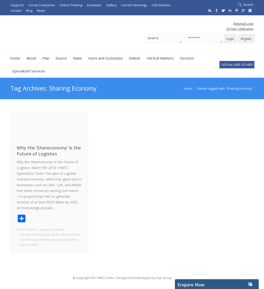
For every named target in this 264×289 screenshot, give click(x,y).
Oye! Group (164, 278)
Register (246, 39)
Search (248, 4)
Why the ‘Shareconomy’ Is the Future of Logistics (49, 151)
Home (188, 88)
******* (203, 38)
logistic (55, 235)
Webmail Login (243, 24)
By (29, 245)
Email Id (163, 38)
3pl (23, 235)
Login (230, 39)
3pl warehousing (37, 235)
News (65, 235)
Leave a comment (52, 230)
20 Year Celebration (239, 29)
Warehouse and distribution (59, 240)
